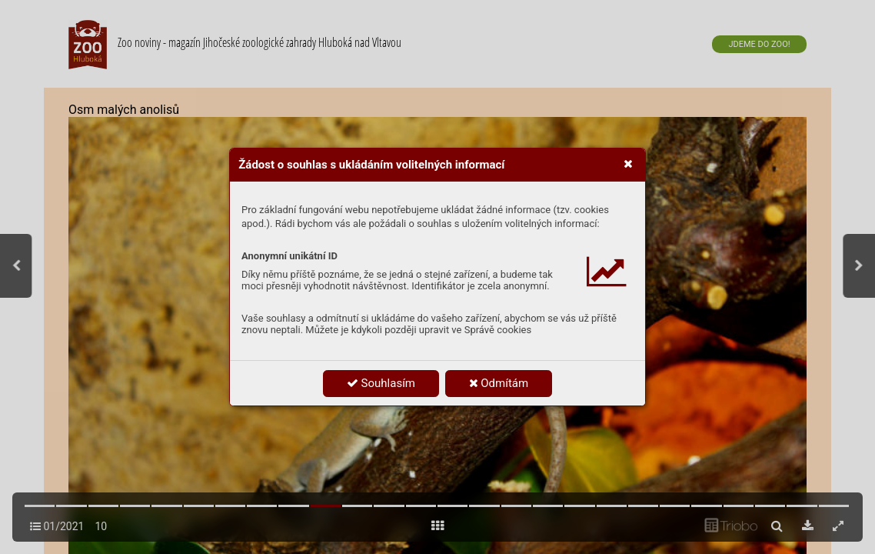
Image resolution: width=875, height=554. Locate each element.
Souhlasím (381, 383)
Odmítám (499, 383)
